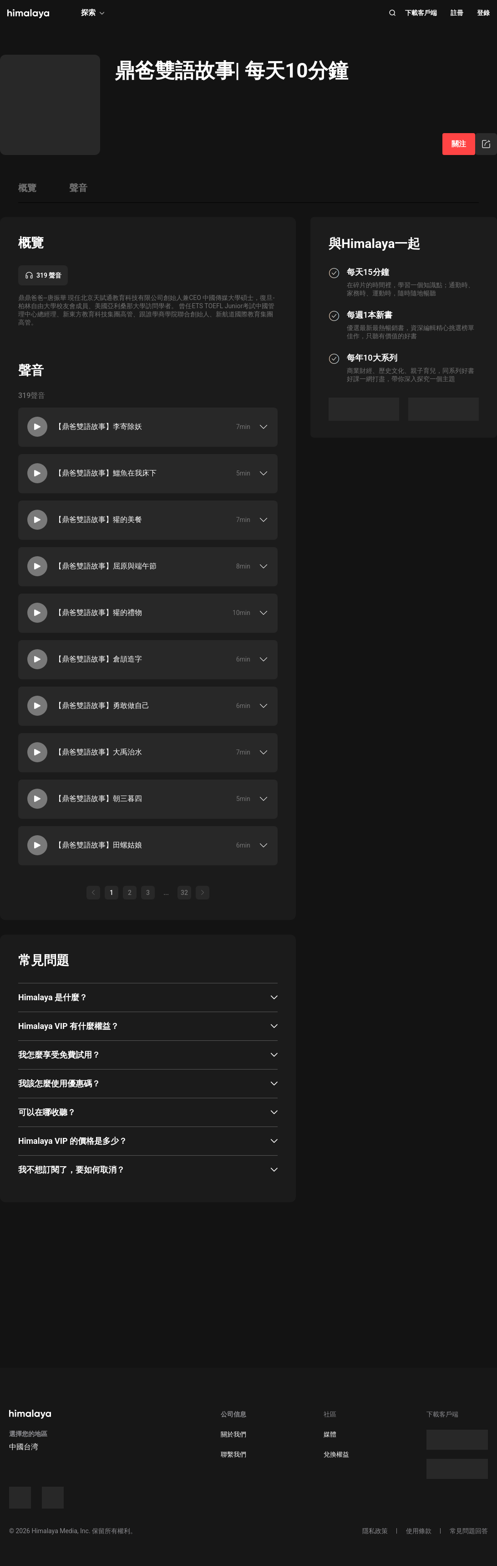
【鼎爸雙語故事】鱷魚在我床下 (106, 473)
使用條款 (418, 1531)
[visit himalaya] (28, 13)
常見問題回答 (469, 1531)
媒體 (330, 1434)
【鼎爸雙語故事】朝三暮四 (98, 798)
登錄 (483, 12)
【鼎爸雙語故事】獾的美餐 (98, 519)
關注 (458, 144)
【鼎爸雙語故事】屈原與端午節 (106, 566)
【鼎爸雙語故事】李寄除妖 (98, 426)
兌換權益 (336, 1454)
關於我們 (233, 1434)
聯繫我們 (233, 1454)
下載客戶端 (421, 12)
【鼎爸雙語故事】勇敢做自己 (102, 705)
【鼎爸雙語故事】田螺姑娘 (98, 845)
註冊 (457, 12)
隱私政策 (375, 1531)
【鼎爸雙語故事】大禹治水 (98, 752)
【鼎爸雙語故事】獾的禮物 (98, 612)
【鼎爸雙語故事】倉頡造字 (98, 659)
